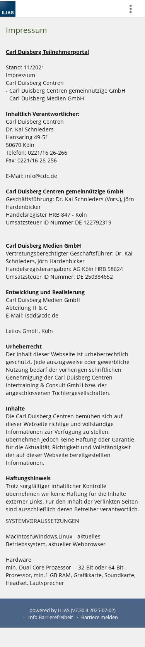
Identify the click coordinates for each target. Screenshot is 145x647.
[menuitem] (134, 8)
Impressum (26, 30)
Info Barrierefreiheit (50, 617)
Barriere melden (99, 617)
